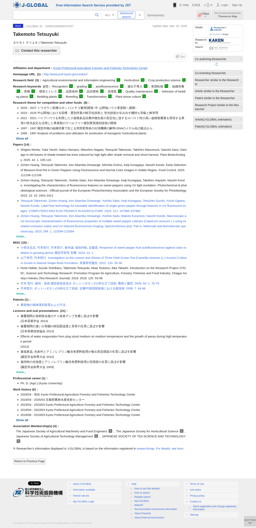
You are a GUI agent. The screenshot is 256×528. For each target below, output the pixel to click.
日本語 (196, 5)
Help (186, 5)
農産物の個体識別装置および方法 (43, 304)
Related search (142, 497)
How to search (142, 492)
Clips (205, 15)
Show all (22, 138)
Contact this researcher (40, 52)
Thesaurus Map (227, 15)
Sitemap (194, 514)
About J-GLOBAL (82, 484)
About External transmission (149, 517)
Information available (84, 489)
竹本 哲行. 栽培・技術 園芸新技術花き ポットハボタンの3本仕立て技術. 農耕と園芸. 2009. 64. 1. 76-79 (90, 283)
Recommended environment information (155, 509)
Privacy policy (197, 495)
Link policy (195, 489)
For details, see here (169, 448)
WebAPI (138, 505)
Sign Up (237, 5)
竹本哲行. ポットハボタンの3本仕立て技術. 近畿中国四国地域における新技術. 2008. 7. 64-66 (83, 288)
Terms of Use (197, 484)
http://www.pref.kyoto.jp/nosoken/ (66, 74)
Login (224, 5)
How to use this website (147, 488)
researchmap (145, 448)
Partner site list (81, 495)
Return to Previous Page (29, 461)
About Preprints (142, 513)
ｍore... (21, 236)
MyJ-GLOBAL (141, 501)
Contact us (195, 501)
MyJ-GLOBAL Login (83, 501)
